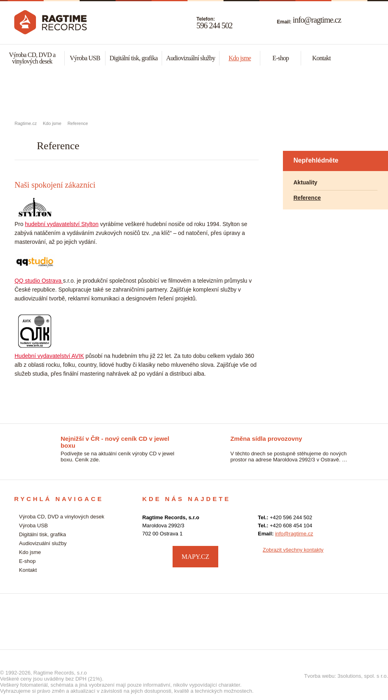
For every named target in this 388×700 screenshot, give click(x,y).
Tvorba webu (319, 676)
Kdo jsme (240, 58)
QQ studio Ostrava (39, 280)
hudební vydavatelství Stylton (62, 224)
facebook (366, 555)
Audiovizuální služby (190, 58)
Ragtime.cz (26, 123)
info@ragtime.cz (317, 19)
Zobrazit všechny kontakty (293, 550)
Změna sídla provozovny (266, 438)
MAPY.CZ (195, 556)
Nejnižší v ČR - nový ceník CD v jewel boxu (115, 439)
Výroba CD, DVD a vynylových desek (64, 93)
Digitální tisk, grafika (134, 58)
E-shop (280, 58)
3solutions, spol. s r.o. (362, 676)
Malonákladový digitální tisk (194, 93)
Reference (77, 123)
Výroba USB (85, 58)
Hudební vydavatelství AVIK (49, 356)
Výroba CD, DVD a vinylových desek (32, 58)
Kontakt (321, 58)
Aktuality (305, 182)
